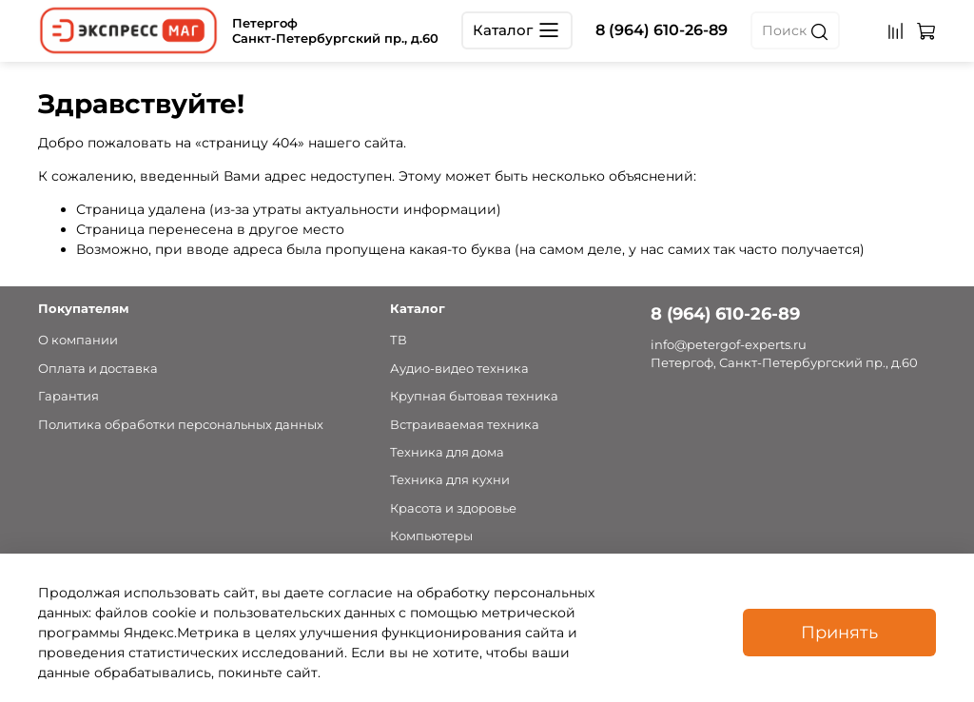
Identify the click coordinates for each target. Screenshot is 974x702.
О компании (78, 340)
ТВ (398, 340)
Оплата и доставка (98, 368)
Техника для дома (447, 452)
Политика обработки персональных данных (180, 425)
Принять (839, 632)
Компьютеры (431, 536)
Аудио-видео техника (459, 368)
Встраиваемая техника (464, 425)
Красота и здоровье (453, 508)
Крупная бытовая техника (474, 396)
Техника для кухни (450, 480)
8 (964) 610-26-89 (661, 30)
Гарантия (68, 396)
